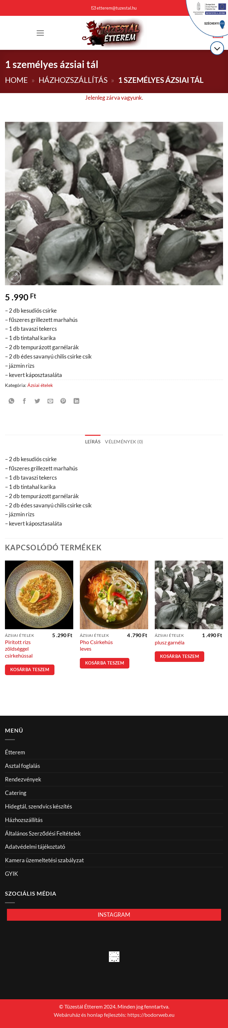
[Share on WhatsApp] (11, 401)
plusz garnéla (169, 642)
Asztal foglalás (22, 765)
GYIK (11, 873)
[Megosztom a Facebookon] (24, 401)
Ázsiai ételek (40, 385)
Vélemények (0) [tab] (124, 441)
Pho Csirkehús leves (96, 645)
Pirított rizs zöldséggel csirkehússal (19, 649)
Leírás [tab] (93, 441)
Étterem (15, 752)
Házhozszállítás (73, 80)
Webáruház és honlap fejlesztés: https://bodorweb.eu (114, 1015)
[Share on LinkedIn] (76, 401)
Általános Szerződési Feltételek (43, 833)
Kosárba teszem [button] (29, 669)
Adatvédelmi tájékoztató (35, 846)
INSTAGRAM (114, 914)
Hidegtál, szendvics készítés (38, 806)
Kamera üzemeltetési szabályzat (44, 860)
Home (16, 80)
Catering (15, 792)
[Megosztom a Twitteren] (37, 401)
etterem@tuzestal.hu (114, 8)
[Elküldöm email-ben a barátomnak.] (50, 401)
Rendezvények (23, 779)
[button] (40, 33)
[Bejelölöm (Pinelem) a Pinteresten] (63, 401)
